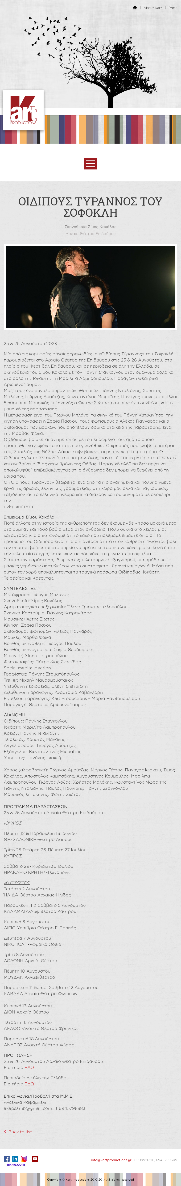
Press (173, 7)
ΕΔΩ (29, 1067)
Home (135, 7)
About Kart (153, 7)
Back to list (20, 1131)
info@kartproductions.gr (111, 1160)
